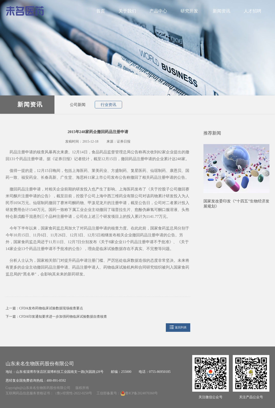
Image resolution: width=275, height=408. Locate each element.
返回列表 (178, 327)
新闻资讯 (221, 11)
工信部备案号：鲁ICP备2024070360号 (127, 393)
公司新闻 (77, 105)
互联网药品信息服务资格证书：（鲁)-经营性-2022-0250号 (49, 393)
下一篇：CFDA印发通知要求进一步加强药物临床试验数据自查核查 (56, 316)
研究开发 (189, 11)
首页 (100, 11)
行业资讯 (108, 105)
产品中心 (158, 11)
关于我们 (127, 11)
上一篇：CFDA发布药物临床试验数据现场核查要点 (44, 308)
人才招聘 (254, 11)
